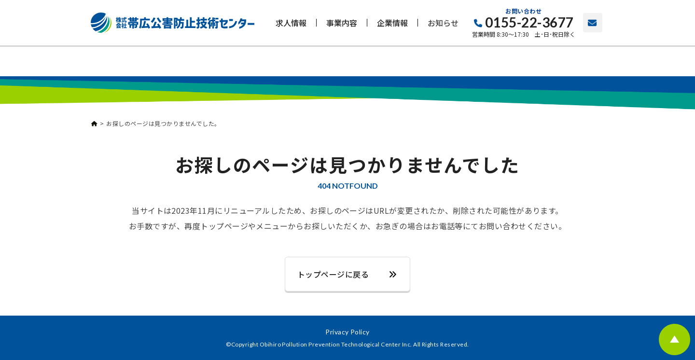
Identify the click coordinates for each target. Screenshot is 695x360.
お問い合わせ (592, 22)
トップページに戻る (333, 274)
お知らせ (443, 22)
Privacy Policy (347, 332)
